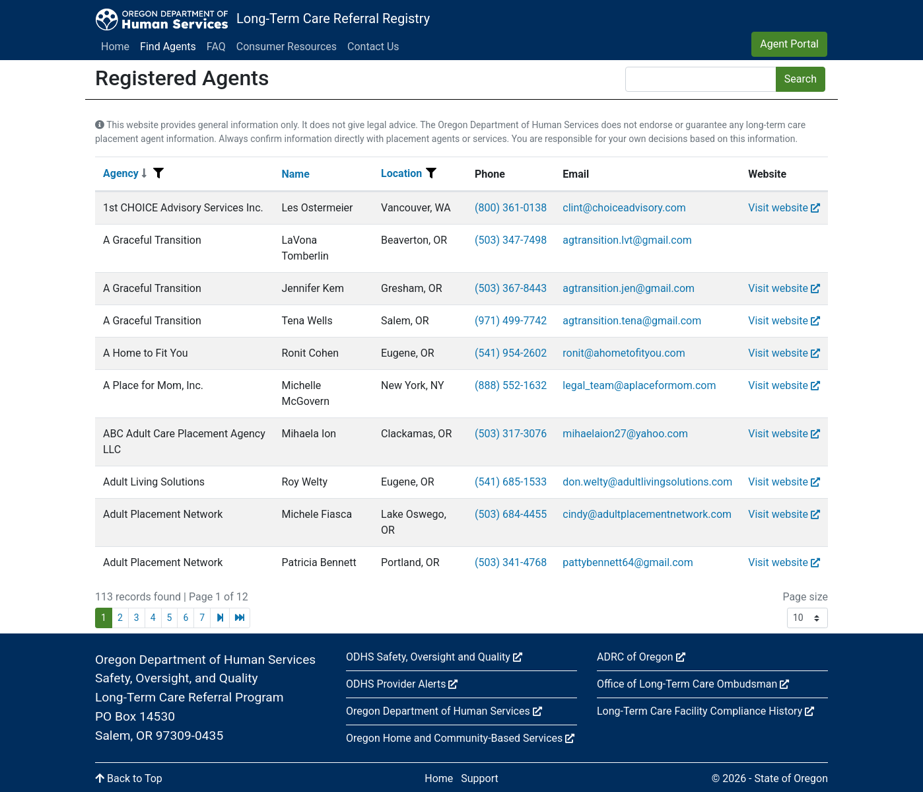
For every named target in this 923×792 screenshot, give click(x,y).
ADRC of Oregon (641, 657)
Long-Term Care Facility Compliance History (705, 711)
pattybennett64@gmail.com (628, 562)
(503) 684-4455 (511, 514)
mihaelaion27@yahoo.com (625, 433)
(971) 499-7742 (511, 320)
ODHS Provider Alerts (402, 684)
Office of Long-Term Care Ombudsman (693, 684)
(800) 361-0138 (511, 207)
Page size (805, 597)
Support (479, 778)
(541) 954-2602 (511, 353)
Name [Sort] (295, 174)
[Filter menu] (158, 173)
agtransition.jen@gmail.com (629, 288)
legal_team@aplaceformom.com (639, 385)
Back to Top (128, 778)
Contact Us (373, 46)
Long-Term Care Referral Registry (333, 18)
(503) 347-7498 (511, 240)
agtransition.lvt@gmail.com (627, 240)
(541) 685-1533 (511, 482)
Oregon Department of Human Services (444, 711)
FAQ (216, 46)
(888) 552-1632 (511, 385)
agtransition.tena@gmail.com (632, 320)
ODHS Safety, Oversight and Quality (434, 657)
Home (115, 46)
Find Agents (168, 46)
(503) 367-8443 (511, 288)
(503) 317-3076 (511, 433)
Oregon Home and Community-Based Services (460, 738)
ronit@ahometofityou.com (624, 353)
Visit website (784, 207)
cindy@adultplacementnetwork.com (647, 514)
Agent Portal (789, 44)
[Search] (700, 79)
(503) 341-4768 (511, 562)
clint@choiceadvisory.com (624, 207)
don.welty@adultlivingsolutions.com (647, 482)
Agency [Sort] (125, 173)
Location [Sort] (401, 173)
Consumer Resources (286, 46)
